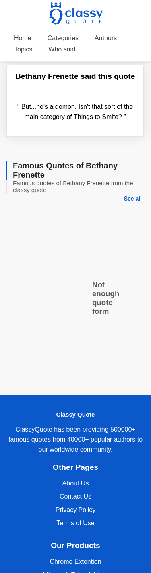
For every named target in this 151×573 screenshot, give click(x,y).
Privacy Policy (76, 509)
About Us (75, 483)
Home (22, 38)
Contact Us (75, 496)
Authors (106, 38)
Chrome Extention (75, 561)
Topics (23, 49)
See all (133, 198)
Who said (61, 49)
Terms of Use (75, 523)
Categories (63, 38)
